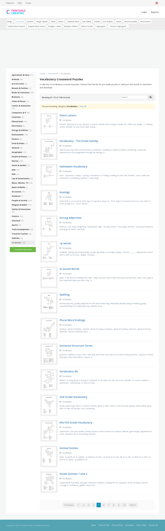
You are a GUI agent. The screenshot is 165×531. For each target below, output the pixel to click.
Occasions (16, 191)
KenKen (30, 21)
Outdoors (16, 195)
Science (15, 216)
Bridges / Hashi (54, 26)
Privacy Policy (117, 525)
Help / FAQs (141, 525)
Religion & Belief (19, 204)
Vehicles (15, 238)
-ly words (65, 243)
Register (155, 12)
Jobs (14, 169)
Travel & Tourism (20, 233)
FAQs (20, 3)
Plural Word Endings (72, 319)
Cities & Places (19, 101)
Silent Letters (68, 115)
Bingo (9, 21)
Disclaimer (129, 525)
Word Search (144, 21)
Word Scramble (129, 21)
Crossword (19, 21)
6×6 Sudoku (107, 21)
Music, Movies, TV (20, 182)
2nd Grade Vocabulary (74, 396)
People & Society (19, 200)
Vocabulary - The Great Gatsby (79, 140)
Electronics (17, 125)
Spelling (65, 294)
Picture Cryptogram (117, 26)
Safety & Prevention (21, 209)
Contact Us (10, 3)
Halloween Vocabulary (74, 166)
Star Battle (85, 21)
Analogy (65, 192)
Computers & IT (19, 112)
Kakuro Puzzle (86, 26)
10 (124, 504)
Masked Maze (73, 21)
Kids (14, 173)
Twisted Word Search (16, 26)
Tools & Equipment (20, 229)
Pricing (28, 3)
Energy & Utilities (20, 130)
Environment (18, 134)
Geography (17, 152)
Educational (17, 121)
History (15, 160)
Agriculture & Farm (20, 74)
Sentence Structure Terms (76, 345)
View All (82, 106)
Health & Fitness (19, 156)
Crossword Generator (23, 249)
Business (16, 96)
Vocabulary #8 (69, 371)
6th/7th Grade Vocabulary (76, 422)
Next (133, 504)
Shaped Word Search (36, 26)
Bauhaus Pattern (71, 26)
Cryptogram (100, 26)
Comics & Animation (21, 105)
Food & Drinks (18, 143)
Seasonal (16, 220)
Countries (16, 116)
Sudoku (96, 21)
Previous (69, 504)
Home (93, 525)
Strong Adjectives (71, 217)
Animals (15, 79)
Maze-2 (61, 21)
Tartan (117, 21)
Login (144, 12)
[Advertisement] (82, 49)
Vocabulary (16, 242)
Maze (52, 21)
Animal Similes (69, 448)
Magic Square (41, 21)
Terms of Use (103, 525)
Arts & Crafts (18, 83)
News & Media (18, 187)
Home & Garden (19, 165)
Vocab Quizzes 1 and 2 (73, 473)
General (15, 147)
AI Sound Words (69, 268)
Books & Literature (20, 92)
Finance (15, 138)
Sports (15, 224)
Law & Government (21, 178)
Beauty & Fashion (20, 87)
